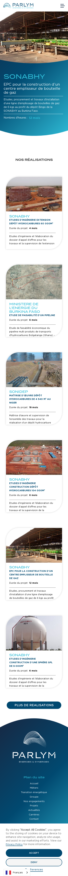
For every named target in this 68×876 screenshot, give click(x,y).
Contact (34, 819)
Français (14, 872)
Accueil (34, 783)
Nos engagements (34, 801)
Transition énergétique (34, 792)
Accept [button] (34, 853)
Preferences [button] (34, 869)
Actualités (34, 810)
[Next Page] (34, 705)
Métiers (34, 787)
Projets (34, 805)
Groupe (34, 796)
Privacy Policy (14, 844)
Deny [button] (34, 862)
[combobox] (17, 872)
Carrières (34, 814)
